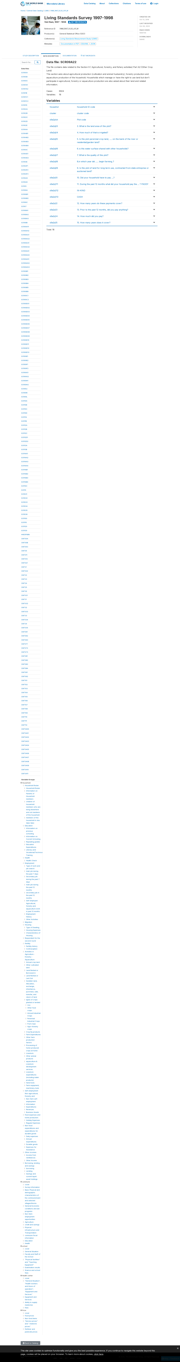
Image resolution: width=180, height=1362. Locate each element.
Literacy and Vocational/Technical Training (34, 852)
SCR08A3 (25, 218)
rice (28, 1005)
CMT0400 (25, 729)
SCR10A (24, 401)
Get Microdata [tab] (88, 55)
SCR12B (24, 429)
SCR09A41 (25, 251)
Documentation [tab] (69, 55)
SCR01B (24, 93)
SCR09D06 (25, 324)
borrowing (30, 1168)
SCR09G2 (25, 376)
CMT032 (24, 603)
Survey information (32, 1187)
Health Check (31, 860)
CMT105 (24, 696)
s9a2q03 (54, 126)
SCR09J (24, 388)
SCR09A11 (25, 226)
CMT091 (24, 672)
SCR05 (23, 186)
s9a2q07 (54, 155)
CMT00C (24, 546)
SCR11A (24, 417)
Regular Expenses (33, 1123)
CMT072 (24, 648)
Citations (127, 3)
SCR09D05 (25, 320)
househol (54, 106)
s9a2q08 (54, 161)
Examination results (32, 1267)
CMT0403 (25, 741)
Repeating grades (33, 842)
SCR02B (24, 113)
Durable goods (32, 1144)
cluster (53, 113)
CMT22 (24, 575)
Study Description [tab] (31, 55)
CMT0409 (25, 765)
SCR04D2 (25, 158)
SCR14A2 (24, 457)
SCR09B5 (24, 287)
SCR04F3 (24, 174)
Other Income (31, 1160)
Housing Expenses (33, 930)
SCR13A (24, 445)
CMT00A (24, 538)
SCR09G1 (24, 372)
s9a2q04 (54, 132)
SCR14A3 (24, 461)
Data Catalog (90, 3)
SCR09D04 (25, 316)
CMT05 (24, 551)
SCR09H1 (24, 380)
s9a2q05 (54, 139)
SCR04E (24, 162)
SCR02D (24, 121)
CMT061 (24, 632)
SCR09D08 (25, 332)
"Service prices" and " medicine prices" (31, 1323)
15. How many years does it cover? (93, 222)
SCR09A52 (25, 263)
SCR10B (24, 405)
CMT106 (24, 700)
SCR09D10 (25, 340)
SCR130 (24, 530)
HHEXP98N (25, 534)
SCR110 (24, 522)
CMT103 (24, 688)
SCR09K (24, 393)
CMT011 (24, 555)
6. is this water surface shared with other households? (102, 148)
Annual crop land (33, 962)
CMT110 (24, 717)
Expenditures (31, 1107)
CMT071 (24, 644)
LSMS (46, 10)
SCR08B (24, 222)
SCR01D (24, 105)
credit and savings (32, 1224)
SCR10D (24, 413)
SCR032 (24, 498)
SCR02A (24, 109)
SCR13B (24, 449)
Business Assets (32, 1112)
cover (27, 1184)
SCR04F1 (24, 166)
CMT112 (24, 725)
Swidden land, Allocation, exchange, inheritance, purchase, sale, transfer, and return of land (32, 989)
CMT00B (24, 542)
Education (29, 826)
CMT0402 (25, 737)
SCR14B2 (24, 474)
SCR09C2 (25, 299)
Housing (28, 925)
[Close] (178, 1348)
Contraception (31, 949)
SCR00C (24, 81)
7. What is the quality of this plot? (92, 155)
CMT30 (24, 591)
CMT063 (24, 640)
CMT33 (24, 615)
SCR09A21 (25, 235)
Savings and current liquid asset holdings (32, 1176)
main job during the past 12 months (32, 887)
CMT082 (24, 660)
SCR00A (24, 72)
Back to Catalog (30, 1343)
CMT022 (24, 571)
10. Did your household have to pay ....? (95, 177)
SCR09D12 (25, 348)
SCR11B (24, 421)
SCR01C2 (24, 101)
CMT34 (24, 624)
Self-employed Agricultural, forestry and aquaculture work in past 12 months (33, 905)
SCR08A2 (25, 214)
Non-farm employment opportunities (30, 1216)
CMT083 (24, 664)
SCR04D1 (24, 154)
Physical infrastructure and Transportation (32, 1229)
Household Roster (32, 785)
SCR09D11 (25, 344)
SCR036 (24, 514)
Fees (26, 1307)
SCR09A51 (25, 259)
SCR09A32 (25, 247)
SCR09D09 (25, 336)
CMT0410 (25, 769)
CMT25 (24, 587)
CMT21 (24, 567)
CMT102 (24, 684)
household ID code (86, 106)
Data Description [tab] (50, 56)
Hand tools (30, 1083)
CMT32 (24, 607)
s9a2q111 (54, 184)
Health (27, 858)
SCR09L (24, 397)
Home (23, 10)
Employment (29, 863)
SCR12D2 (24, 441)
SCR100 (24, 518)
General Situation (31, 1251)
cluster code (83, 113)
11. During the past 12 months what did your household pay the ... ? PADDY (112, 184)
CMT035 (24, 628)
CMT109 (24, 713)
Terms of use (140, 3)
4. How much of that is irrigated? (92, 132)
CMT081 (24, 656)
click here (98, 1354)
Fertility (27, 943)
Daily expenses (32, 1136)
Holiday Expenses (33, 1120)
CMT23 (24, 579)
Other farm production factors (30, 1039)
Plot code (81, 119)
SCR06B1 (24, 194)
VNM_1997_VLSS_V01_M (59, 10)
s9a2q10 (54, 177)
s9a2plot (54, 119)
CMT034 (24, 619)
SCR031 (24, 494)
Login (154, 3)
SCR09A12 (25, 230)
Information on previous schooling (32, 831)
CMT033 (24, 611)
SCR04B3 (24, 141)
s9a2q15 (53, 222)
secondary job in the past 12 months (32, 895)
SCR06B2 (24, 198)
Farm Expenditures (33, 1034)
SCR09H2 (25, 384)
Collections (114, 3)
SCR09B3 (24, 279)
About (102, 3)
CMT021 (24, 563)
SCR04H (24, 182)
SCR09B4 (24, 283)
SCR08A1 (24, 210)
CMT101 (24, 680)
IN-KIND (81, 190)
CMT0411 (24, 773)
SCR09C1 (24, 295)
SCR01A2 (24, 89)
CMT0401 (25, 733)
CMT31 (24, 599)
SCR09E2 (24, 360)
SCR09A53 (25, 267)
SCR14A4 (24, 466)
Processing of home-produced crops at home (32, 1047)
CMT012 (24, 559)
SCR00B (24, 77)
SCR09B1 (24, 271)
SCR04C (24, 149)
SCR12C (24, 433)
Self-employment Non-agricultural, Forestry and (31, 1093)
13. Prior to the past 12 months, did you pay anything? (102, 209)
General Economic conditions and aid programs (32, 1208)
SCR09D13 (25, 352)
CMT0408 (25, 761)
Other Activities (32, 919)
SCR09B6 (24, 291)
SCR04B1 (24, 133)
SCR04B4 (24, 145)
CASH (80, 196)
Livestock (30, 1053)
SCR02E (24, 125)
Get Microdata (77, 22)
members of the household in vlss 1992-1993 (33, 820)
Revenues (30, 1109)
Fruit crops (31, 1024)
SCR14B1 (24, 470)
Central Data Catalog (35, 10)
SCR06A (24, 190)
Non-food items (31, 1318)
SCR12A (24, 425)
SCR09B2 (24, 275)
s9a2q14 (54, 216)
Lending (29, 1171)
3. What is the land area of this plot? (94, 126)
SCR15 (23, 490)
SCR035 (24, 510)
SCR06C (24, 202)
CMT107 (24, 704)
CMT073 (24, 652)
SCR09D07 (25, 328)
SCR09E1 (24, 356)
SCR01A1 (24, 85)
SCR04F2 (24, 170)
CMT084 (24, 668)
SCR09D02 (25, 307)
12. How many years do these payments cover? (99, 203)
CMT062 (24, 636)
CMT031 (24, 595)
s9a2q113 (54, 196)
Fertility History (31, 946)
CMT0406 (25, 753)
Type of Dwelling (32, 927)
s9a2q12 (53, 203)
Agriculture (29, 1222)
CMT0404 (25, 745)
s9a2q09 (54, 168)
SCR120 (24, 526)
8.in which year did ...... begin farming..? (95, 161)
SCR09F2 (24, 368)
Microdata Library (56, 3)
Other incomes (30, 1152)
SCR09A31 (25, 243)
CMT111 (24, 721)
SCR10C (24, 409)
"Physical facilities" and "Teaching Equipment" (32, 1262)
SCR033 (24, 502)
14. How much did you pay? (90, 216)
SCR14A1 (24, 453)
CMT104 (24, 692)
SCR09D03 (25, 312)
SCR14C (24, 486)
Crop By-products (33, 1032)
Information (30, 1104)
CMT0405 (25, 749)
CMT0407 (25, 757)
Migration (28, 922)
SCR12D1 (24, 437)
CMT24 (24, 583)
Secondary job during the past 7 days (33, 879)
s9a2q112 (54, 190)
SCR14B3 (24, 478)
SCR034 (24, 506)
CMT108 (24, 709)
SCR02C (24, 117)
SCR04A (24, 129)
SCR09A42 (25, 255)
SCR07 (23, 206)
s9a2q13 (53, 209)
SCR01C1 (24, 97)
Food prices (29, 1316)
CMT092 (24, 676)
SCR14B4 (24, 482)
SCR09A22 (25, 239)
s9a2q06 (54, 148)
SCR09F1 (24, 364)
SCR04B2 (24, 137)
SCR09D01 (25, 303)
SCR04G (24, 178)
